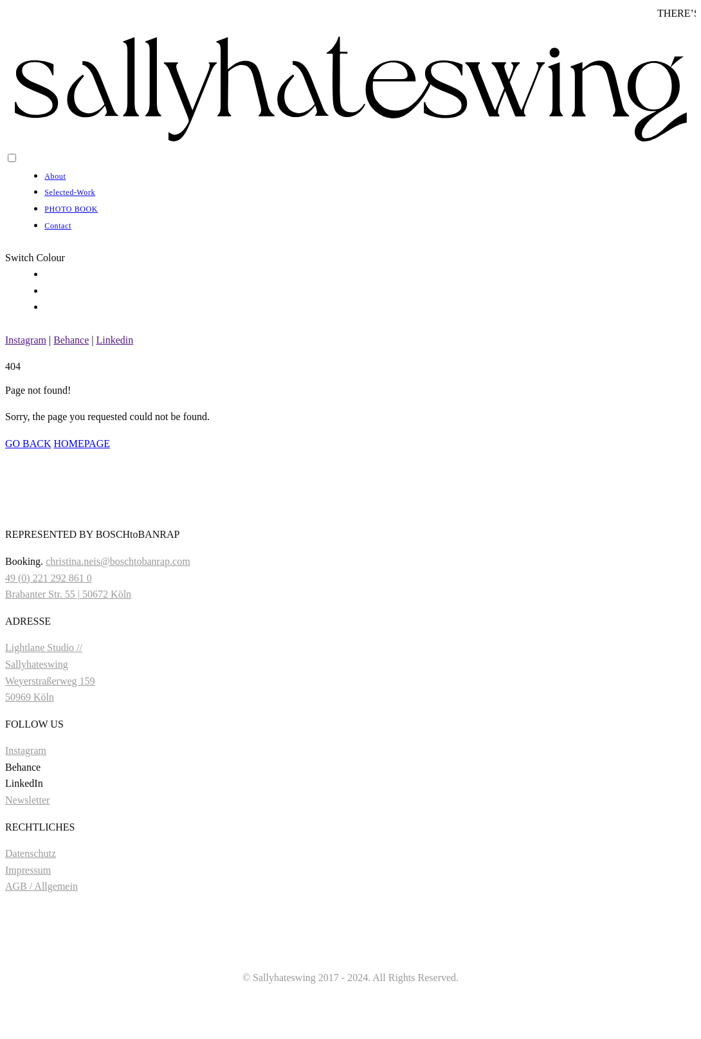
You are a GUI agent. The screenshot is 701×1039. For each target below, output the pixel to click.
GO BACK (28, 443)
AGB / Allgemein (41, 886)
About (55, 176)
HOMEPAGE (82, 443)
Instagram (25, 340)
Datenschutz (30, 853)
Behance (71, 340)
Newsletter (27, 800)
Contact (57, 225)
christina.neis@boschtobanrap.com (118, 561)
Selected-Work (69, 192)
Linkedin (114, 340)
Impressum (28, 870)
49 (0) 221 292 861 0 (48, 578)
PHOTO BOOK (71, 209)
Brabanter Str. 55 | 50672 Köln (68, 594)
